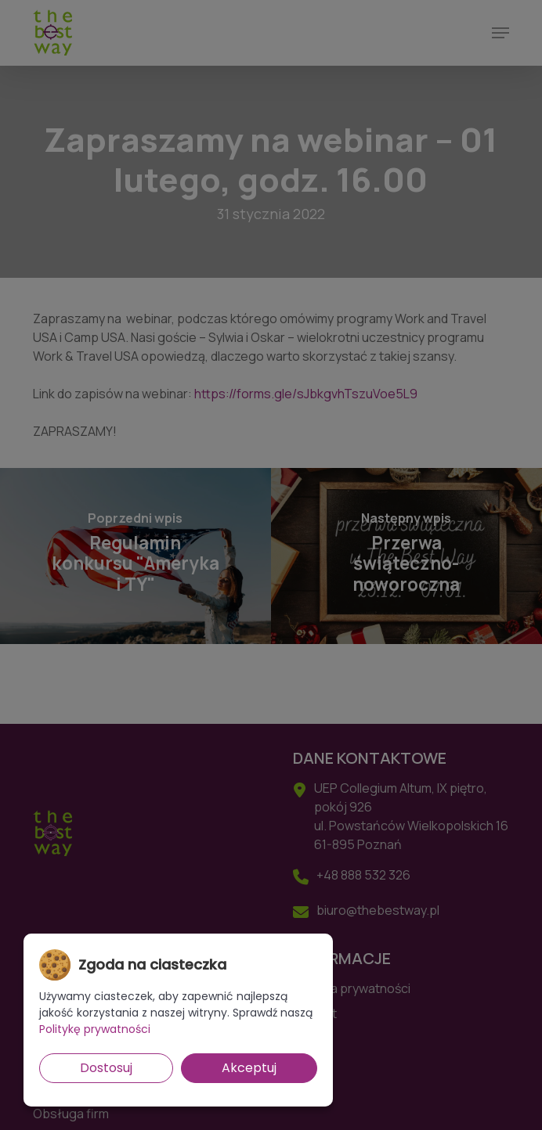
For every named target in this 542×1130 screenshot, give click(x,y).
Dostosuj (106, 1068)
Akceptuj (249, 1068)
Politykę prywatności (94, 1029)
